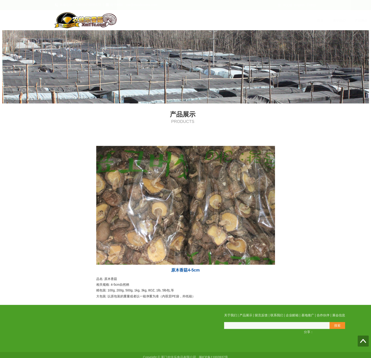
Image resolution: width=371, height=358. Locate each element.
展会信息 (312, 20)
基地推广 (268, 20)
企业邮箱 (246, 20)
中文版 (287, 5)
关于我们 (158, 20)
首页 (140, 20)
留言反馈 (202, 20)
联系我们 (224, 20)
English (299, 5)
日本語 (311, 5)
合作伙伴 (290, 20)
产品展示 (180, 20)
